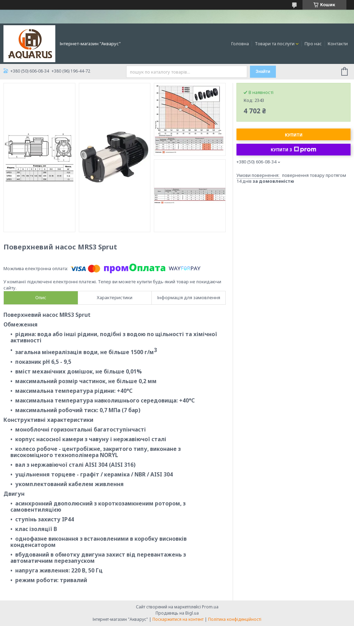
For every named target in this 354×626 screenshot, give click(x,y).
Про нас (313, 43)
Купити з (293, 149)
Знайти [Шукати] (263, 71)
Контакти (338, 43)
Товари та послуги (275, 43)
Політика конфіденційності (234, 619)
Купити (293, 135)
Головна (240, 43)
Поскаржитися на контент (178, 619)
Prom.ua (210, 607)
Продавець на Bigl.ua (177, 613)
